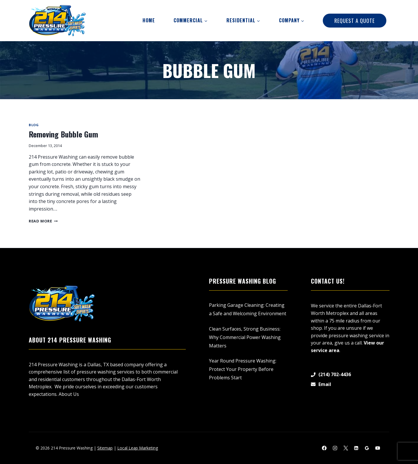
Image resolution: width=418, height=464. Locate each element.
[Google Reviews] (367, 448)
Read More (43, 221)
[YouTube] (377, 448)
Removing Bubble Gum (63, 134)
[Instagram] (335, 448)
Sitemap (105, 448)
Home (149, 20)
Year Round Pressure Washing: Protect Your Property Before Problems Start (242, 369)
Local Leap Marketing (137, 448)
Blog (34, 125)
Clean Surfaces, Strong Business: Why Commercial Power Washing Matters (245, 337)
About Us (69, 394)
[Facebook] (324, 448)
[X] (345, 448)
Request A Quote (354, 20)
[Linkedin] (356, 448)
